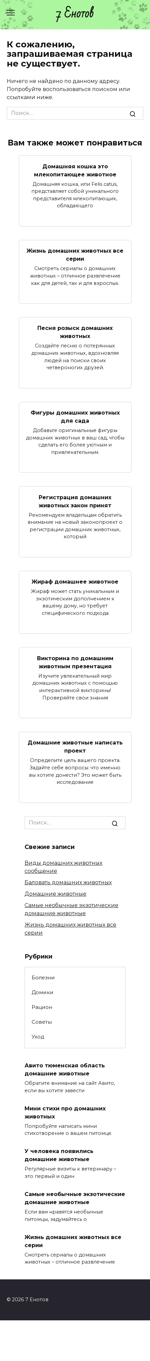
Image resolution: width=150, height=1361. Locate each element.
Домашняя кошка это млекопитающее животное (75, 170)
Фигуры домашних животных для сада (75, 417)
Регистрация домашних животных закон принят (75, 501)
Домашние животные (55, 894)
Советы (42, 1022)
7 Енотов (75, 14)
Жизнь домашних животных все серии (75, 255)
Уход (38, 1036)
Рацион (42, 1007)
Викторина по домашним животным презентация (75, 662)
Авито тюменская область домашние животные (65, 1069)
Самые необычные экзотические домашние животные (75, 1198)
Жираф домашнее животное (75, 582)
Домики (42, 992)
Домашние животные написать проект (75, 746)
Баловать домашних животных (68, 882)
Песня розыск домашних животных (75, 332)
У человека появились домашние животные (59, 1155)
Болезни (43, 977)
